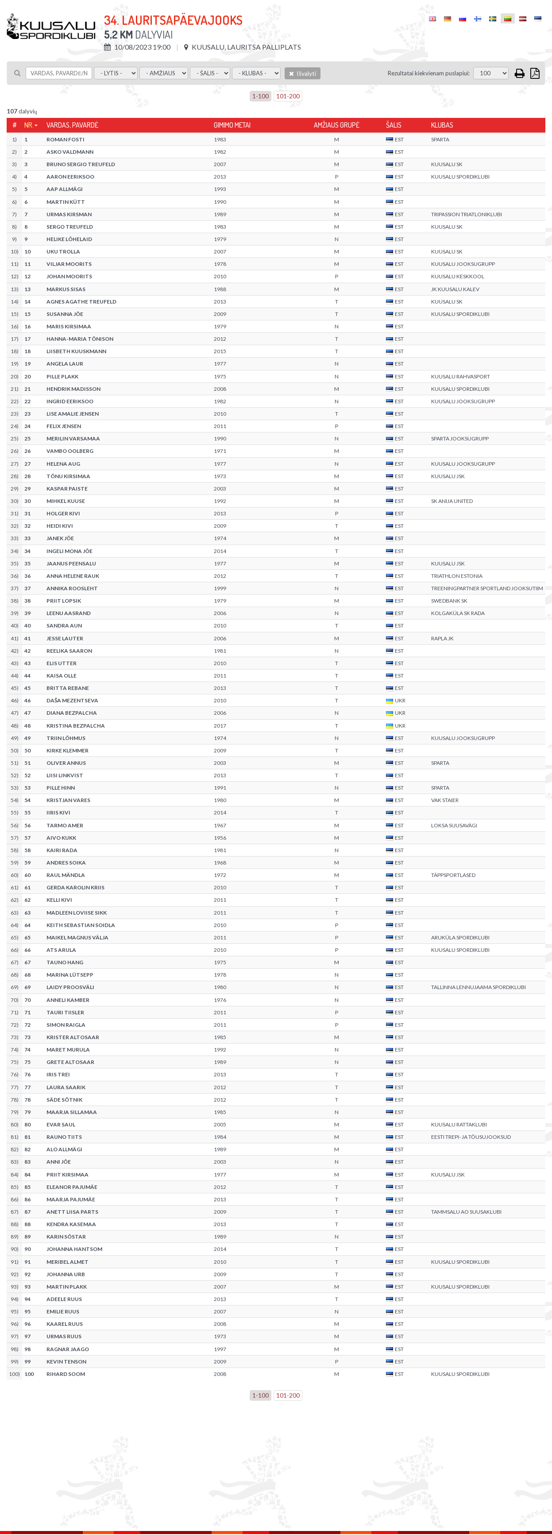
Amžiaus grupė (336, 125)
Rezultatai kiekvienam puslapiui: (429, 73)
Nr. (29, 125)
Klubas (442, 125)
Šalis (393, 125)
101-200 (288, 96)
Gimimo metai (232, 125)
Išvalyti (302, 73)
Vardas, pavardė (72, 125)
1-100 (260, 96)
